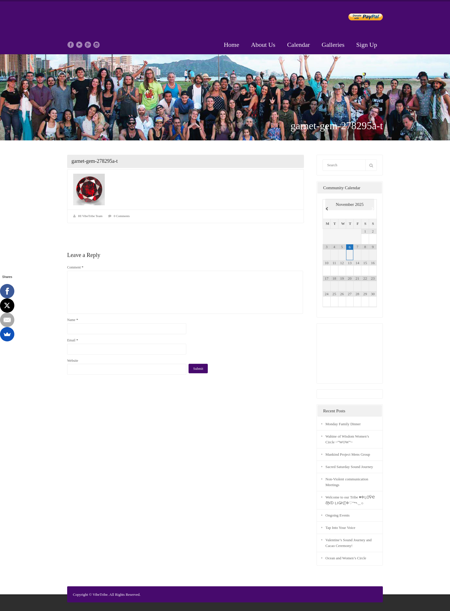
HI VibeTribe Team (90, 216)
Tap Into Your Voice (340, 527)
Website (72, 361)
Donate (361, 18)
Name (72, 320)
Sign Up (366, 44)
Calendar (298, 44)
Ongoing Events (337, 515)
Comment (75, 267)
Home (231, 44)
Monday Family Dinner (343, 424)
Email (72, 340)
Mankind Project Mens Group (347, 454)
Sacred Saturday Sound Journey (349, 467)
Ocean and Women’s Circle (345, 558)
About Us (263, 44)
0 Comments (122, 216)
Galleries (333, 44)
